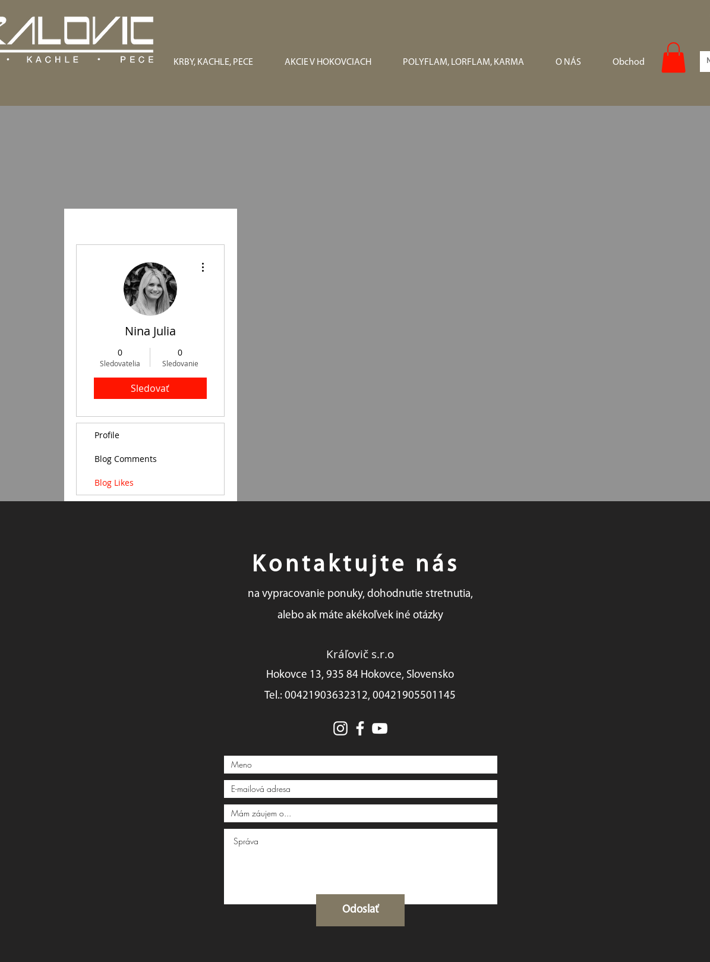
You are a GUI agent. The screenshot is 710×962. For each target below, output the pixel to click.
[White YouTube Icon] (379, 728)
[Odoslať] (360, 910)
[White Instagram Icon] (340, 728)
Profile (106, 435)
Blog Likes (114, 482)
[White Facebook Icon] (360, 728)
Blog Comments (125, 458)
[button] (673, 57)
